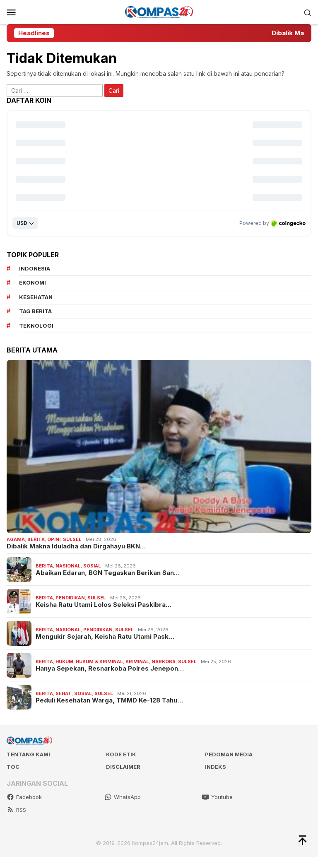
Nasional (68, 566)
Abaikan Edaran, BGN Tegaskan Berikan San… (108, 573)
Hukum (64, 661)
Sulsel (72, 539)
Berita (36, 539)
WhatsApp (122, 797)
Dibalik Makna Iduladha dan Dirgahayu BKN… (76, 546)
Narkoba (164, 661)
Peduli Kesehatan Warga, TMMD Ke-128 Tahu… (109, 700)
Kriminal (137, 661)
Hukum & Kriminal (99, 661)
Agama (16, 539)
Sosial (92, 566)
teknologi (36, 325)
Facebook (24, 797)
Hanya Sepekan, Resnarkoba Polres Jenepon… (110, 668)
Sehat (63, 693)
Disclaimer (123, 766)
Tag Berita (35, 311)
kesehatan (36, 297)
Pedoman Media (229, 754)
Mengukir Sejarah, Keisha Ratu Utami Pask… (105, 636)
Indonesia (34, 268)
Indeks (215, 766)
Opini (53, 539)
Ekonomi (32, 282)
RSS (16, 809)
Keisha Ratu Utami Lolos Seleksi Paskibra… (103, 604)
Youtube (217, 797)
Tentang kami (28, 754)
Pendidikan (70, 598)
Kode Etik (121, 754)
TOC (13, 766)
